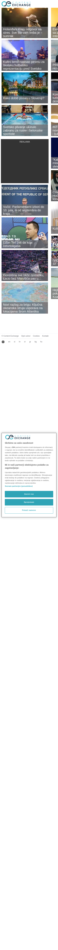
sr (25, 342)
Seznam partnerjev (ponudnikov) (19, 486)
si (14, 342)
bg (35, 342)
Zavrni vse (29, 494)
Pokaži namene (29, 510)
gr (30, 342)
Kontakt (45, 336)
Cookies (36, 336)
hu (41, 342)
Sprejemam (29, 502)
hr (20, 342)
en (9, 342)
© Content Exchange (10, 336)
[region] (28, 475)
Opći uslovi (25, 336)
